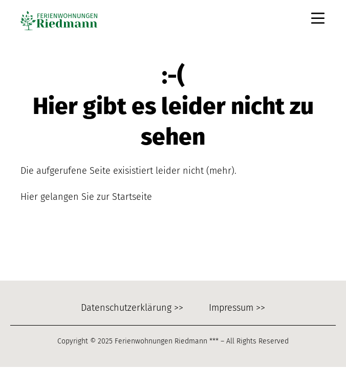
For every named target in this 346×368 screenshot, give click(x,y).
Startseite (132, 196)
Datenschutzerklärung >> (132, 307)
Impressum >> (237, 307)
